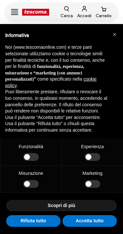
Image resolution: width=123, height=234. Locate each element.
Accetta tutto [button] (90, 220)
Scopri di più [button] (61, 205)
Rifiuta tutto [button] (33, 220)
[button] (114, 34)
